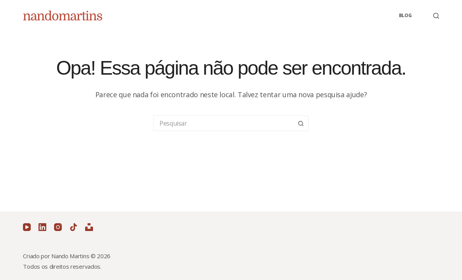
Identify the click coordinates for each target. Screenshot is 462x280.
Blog (405, 15)
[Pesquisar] (436, 16)
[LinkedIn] (42, 227)
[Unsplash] (89, 227)
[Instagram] (58, 227)
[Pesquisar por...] (223, 123)
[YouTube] (27, 227)
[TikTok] (73, 227)
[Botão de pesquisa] (301, 123)
